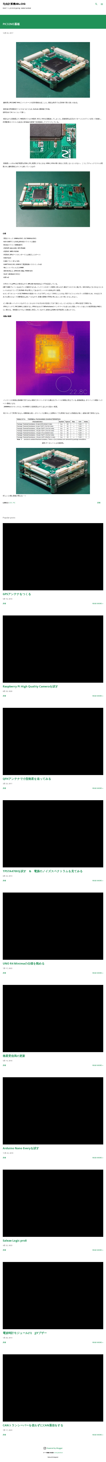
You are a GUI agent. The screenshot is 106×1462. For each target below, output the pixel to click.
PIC (14, 503)
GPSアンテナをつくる (17, 594)
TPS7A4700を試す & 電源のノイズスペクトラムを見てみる (43, 871)
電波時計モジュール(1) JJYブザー (25, 1333)
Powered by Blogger (53, 1448)
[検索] (96, 4)
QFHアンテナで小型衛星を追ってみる (27, 779)
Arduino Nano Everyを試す (21, 1148)
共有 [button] (98, 503)
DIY (10, 503)
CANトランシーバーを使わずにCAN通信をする (33, 1425)
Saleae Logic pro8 (15, 1240)
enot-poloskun (58, 1452)
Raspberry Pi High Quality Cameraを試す (30, 686)
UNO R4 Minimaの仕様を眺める (24, 963)
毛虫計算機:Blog (14, 4)
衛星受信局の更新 (14, 1056)
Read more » (97, 603)
